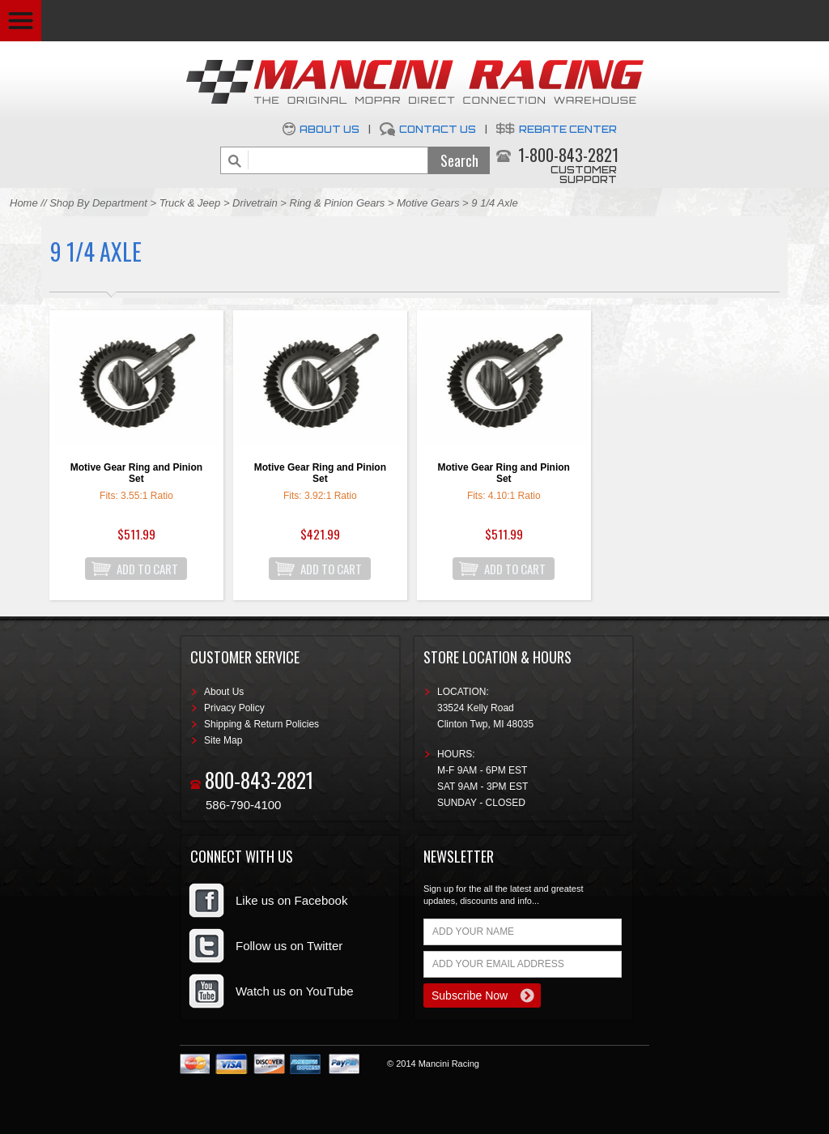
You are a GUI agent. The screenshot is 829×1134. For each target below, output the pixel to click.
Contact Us (437, 129)
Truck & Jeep (190, 203)
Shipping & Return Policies (261, 724)
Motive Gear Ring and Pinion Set (136, 473)
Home (24, 203)
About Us (329, 129)
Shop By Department (98, 203)
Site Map (223, 740)
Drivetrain (256, 203)
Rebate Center (568, 129)
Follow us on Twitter (289, 946)
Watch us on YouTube (295, 991)
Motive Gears (428, 203)
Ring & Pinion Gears (337, 203)
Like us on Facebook (291, 900)
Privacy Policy (234, 708)
